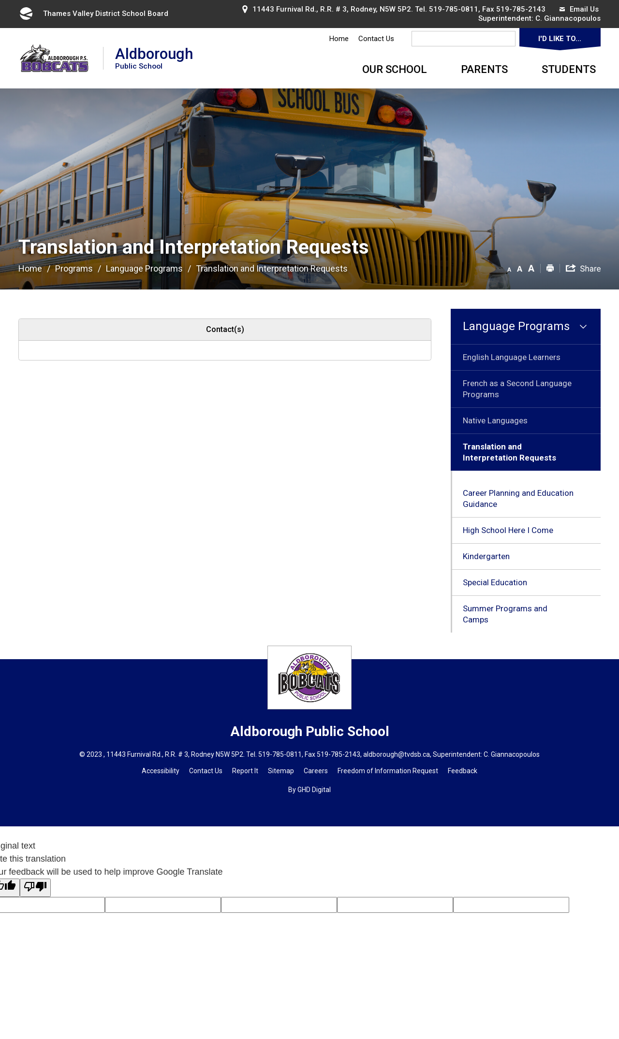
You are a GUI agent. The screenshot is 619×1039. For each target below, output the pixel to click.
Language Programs (144, 268)
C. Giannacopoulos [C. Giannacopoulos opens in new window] (568, 18)
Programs (74, 268)
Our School (394, 69)
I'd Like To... (559, 38)
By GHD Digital (309, 790)
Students (569, 69)
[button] (509, 268)
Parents (484, 69)
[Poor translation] (35, 888)
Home (339, 38)
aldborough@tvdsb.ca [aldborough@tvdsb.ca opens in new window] (396, 754)
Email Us (579, 9)
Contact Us (376, 38)
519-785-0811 (453, 9)
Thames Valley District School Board (93, 13)
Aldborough (154, 58)
